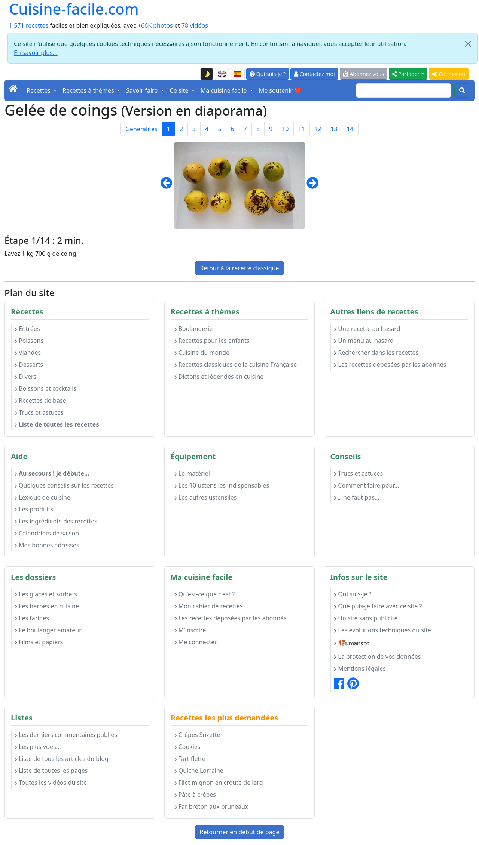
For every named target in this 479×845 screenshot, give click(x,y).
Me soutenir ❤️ (280, 90)
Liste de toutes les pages (51, 770)
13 (333, 129)
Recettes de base (40, 400)
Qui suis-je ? (268, 73)
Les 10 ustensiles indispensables (221, 485)
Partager (405, 73)
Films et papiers (39, 642)
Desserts (29, 364)
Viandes (28, 352)
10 (285, 129)
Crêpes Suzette (197, 735)
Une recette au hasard (367, 329)
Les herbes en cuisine (47, 606)
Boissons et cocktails (45, 388)
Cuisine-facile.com (74, 9)
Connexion (448, 73)
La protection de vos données (377, 656)
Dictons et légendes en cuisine (219, 376)
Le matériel (192, 473)
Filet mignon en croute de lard (218, 782)
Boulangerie (193, 329)
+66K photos (155, 25)
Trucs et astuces (39, 412)
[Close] (468, 43)
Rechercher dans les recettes (376, 352)
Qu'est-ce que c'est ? (204, 594)
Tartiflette (189, 759)
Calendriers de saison (47, 533)
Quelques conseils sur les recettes (64, 485)
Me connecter (195, 642)
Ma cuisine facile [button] (224, 90)
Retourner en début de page (240, 832)
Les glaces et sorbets (46, 594)
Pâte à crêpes (195, 794)
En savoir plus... (36, 53)
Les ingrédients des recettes (56, 521)
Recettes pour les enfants (212, 341)
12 (317, 129)
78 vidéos (194, 25)
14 (350, 129)
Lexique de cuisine (42, 497)
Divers (25, 376)
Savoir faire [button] (142, 90)
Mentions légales (360, 668)
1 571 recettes (28, 25)
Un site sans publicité (365, 618)
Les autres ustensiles (205, 497)
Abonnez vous (363, 73)
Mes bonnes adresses (47, 545)
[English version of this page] (222, 74)
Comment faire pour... (366, 485)
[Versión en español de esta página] (238, 74)
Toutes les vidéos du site (51, 782)
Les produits (34, 509)
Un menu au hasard (363, 341)
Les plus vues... (38, 747)
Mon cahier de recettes (208, 606)
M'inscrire (190, 630)
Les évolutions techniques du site (382, 630)
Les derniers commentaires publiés (66, 735)
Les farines (32, 618)
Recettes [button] (39, 90)
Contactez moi (314, 73)
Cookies (187, 747)
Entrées (27, 329)
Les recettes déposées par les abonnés (390, 364)
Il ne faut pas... (356, 497)
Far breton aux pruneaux (211, 806)
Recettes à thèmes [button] (89, 90)
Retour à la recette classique (239, 268)
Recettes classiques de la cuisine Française (235, 364)
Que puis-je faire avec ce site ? (378, 606)
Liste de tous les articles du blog (62, 759)
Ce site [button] (180, 90)
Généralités (141, 129)
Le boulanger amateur (48, 630)
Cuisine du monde (201, 352)
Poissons (29, 341)
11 (301, 129)
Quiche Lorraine (198, 770)
